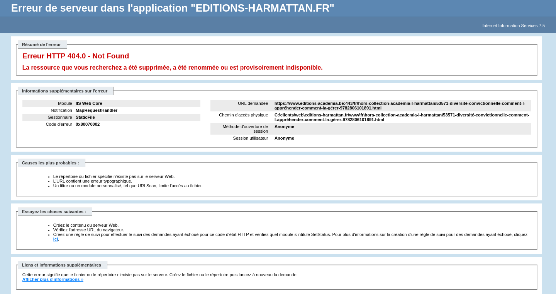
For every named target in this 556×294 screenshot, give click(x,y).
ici (55, 239)
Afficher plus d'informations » (52, 279)
